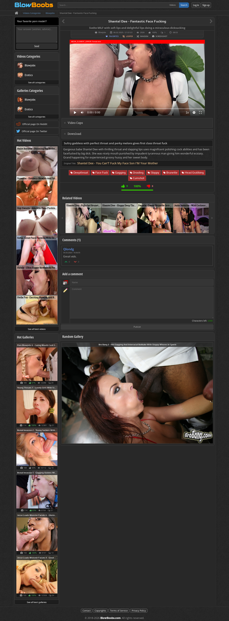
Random (144, 36)
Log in (196, 5)
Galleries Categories (30, 90)
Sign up (206, 5)
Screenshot (161, 36)
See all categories (36, 82)
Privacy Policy (139, 610)
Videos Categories (28, 56)
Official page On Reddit (34, 124)
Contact (87, 610)
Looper (129, 36)
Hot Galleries (25, 337)
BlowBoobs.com (110, 618)
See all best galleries (37, 602)
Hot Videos (24, 140)
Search (184, 5)
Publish (137, 327)
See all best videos (37, 329)
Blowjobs (102, 32)
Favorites (114, 36)
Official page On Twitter (34, 131)
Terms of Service (119, 610)
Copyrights (100, 610)
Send (36, 46)
